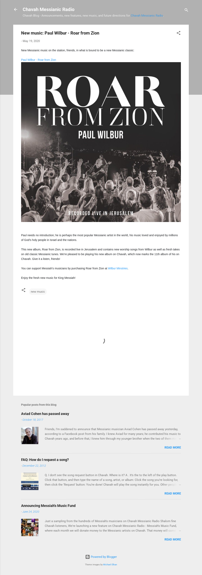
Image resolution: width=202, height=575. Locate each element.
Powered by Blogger (101, 557)
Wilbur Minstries (118, 268)
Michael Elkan (110, 564)
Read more (173, 447)
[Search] (186, 11)
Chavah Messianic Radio (49, 9)
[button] (178, 34)
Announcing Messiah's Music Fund (48, 506)
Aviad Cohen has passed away (45, 414)
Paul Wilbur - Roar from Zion (38, 59)
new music (38, 291)
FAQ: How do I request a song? (45, 460)
